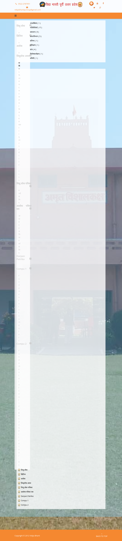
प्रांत (31, 49)
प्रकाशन (32, 32)
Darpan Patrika (27, 496)
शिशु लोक (24, 470)
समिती (32, 58)
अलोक (23, 478)
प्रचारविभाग (34, 36)
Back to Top (101, 535)
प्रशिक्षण (32, 45)
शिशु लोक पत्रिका (26, 487)
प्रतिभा (32, 40)
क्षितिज (23, 474)
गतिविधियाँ (33, 27)
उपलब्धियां (33, 23)
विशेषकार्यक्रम (34, 54)
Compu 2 (25, 505)
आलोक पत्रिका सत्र (27, 492)
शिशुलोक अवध (26, 483)
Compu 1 (25, 500)
